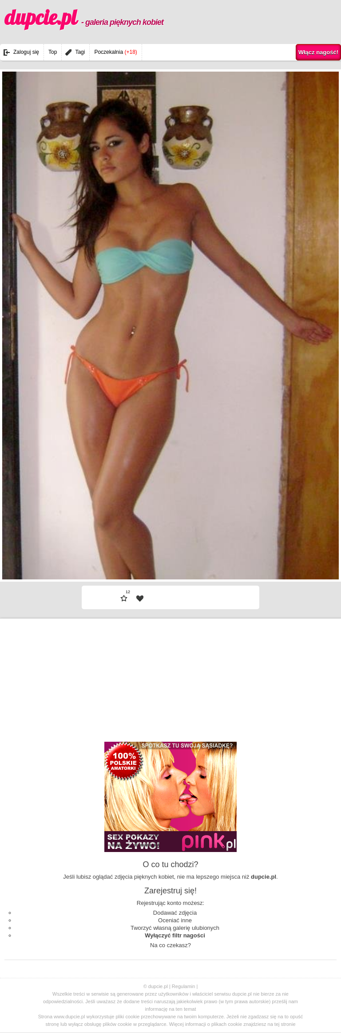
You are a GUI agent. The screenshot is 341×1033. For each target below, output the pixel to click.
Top (52, 52)
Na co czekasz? (170, 945)
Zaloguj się (26, 52)
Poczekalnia (115, 52)
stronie (288, 1024)
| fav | (139, 598)
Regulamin (183, 986)
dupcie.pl (83, 17)
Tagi (80, 52)
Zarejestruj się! (170, 890)
